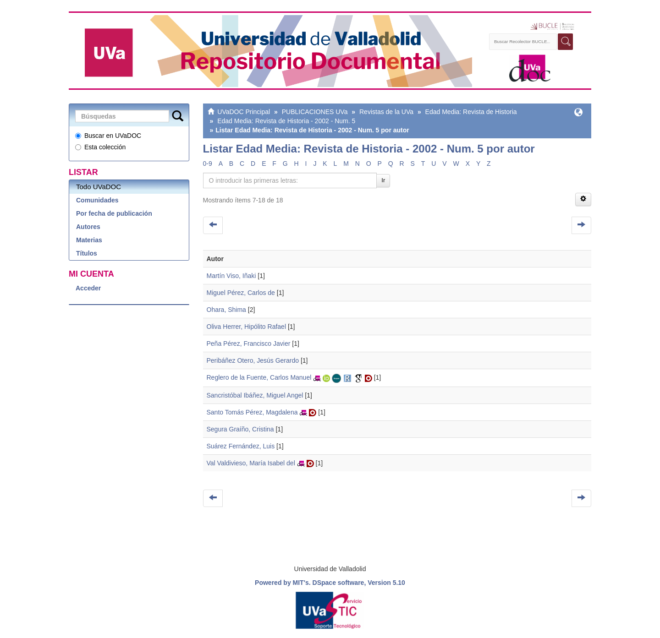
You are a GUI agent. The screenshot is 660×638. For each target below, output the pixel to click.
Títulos (86, 253)
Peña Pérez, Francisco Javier (249, 343)
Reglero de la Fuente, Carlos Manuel (259, 377)
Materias (89, 240)
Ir (383, 180)
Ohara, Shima (226, 309)
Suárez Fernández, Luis (241, 446)
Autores (88, 226)
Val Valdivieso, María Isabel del (251, 463)
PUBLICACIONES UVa (315, 111)
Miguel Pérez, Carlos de (241, 292)
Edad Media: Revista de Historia (471, 111)
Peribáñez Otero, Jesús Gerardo (253, 360)
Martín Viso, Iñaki (231, 275)
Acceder (88, 288)
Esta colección (100, 147)
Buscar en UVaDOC (108, 135)
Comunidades (97, 200)
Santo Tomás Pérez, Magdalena (252, 412)
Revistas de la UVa (386, 111)
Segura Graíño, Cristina (240, 429)
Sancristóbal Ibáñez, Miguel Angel (255, 395)
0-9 (207, 163)
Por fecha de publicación (114, 213)
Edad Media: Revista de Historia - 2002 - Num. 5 (286, 121)
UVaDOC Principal (243, 111)
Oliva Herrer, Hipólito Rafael (246, 326)
